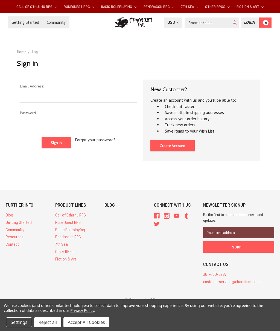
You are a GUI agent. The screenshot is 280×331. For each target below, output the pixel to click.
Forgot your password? (95, 139)
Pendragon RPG (159, 6)
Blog (9, 214)
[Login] (249, 22)
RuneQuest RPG (79, 6)
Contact (12, 244)
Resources (15, 236)
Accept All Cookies (86, 322)
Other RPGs (217, 6)
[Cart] (265, 22)
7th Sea (189, 6)
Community (56, 22)
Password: (28, 112)
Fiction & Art (250, 6)
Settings (19, 322)
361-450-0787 (215, 274)
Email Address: (32, 86)
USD (173, 22)
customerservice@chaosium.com (231, 281)
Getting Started (25, 22)
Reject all (48, 322)
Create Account (172, 145)
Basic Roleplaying (118, 6)
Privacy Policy (82, 310)
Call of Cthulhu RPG (36, 6)
